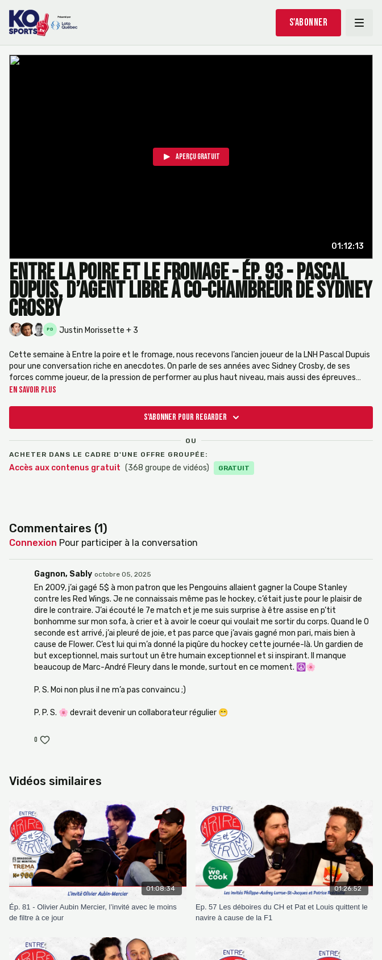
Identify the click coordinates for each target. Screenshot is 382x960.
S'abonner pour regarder (193, 417)
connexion (33, 542)
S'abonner (308, 22)
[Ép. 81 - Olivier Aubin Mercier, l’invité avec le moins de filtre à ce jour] (97, 912)
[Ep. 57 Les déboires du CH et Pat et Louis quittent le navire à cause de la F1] (284, 912)
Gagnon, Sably (63, 574)
